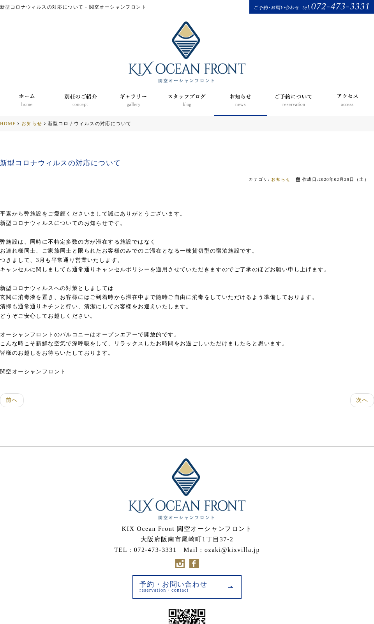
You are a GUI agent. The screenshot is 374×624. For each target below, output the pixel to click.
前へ (12, 400)
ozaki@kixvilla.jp (232, 549)
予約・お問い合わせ (173, 586)
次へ (362, 400)
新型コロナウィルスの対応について (60, 163)
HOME (8, 123)
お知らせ (31, 123)
